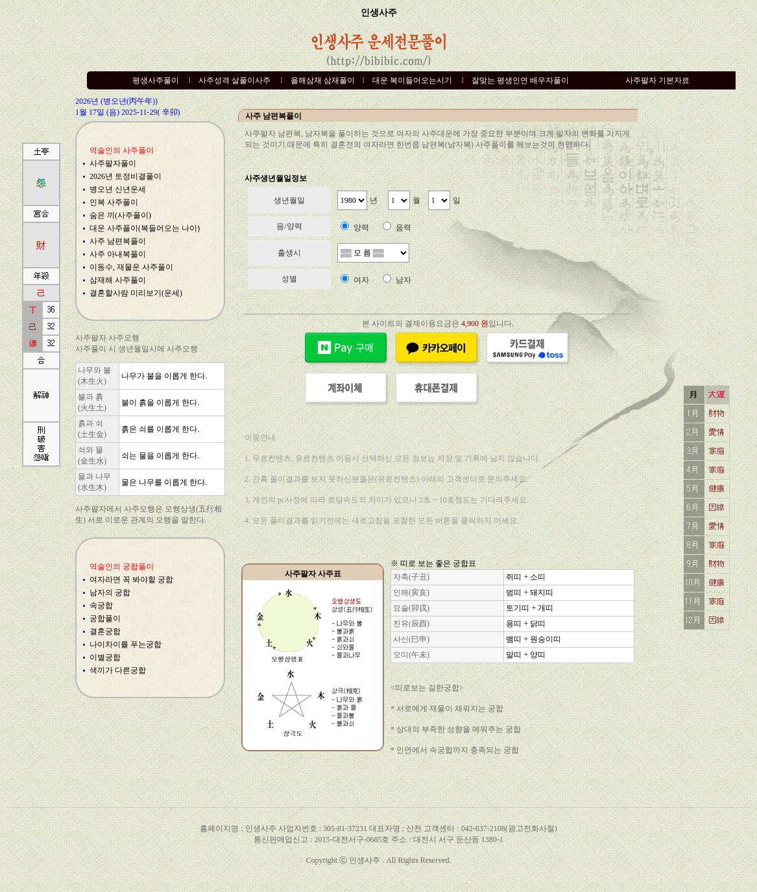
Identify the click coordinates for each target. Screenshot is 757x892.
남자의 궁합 (110, 592)
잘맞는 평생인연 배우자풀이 (520, 80)
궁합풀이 (105, 618)
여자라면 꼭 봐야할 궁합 (131, 579)
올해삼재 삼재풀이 (323, 80)
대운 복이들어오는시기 (412, 80)
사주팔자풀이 (113, 163)
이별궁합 (105, 657)
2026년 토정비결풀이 (126, 176)
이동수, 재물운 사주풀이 (131, 267)
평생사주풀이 (155, 80)
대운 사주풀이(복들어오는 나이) (145, 228)
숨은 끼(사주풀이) (120, 215)
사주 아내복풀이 (118, 254)
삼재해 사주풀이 (118, 280)
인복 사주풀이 (114, 202)
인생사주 (379, 13)
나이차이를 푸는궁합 (126, 644)
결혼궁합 (105, 631)
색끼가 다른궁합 (118, 670)
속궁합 (101, 605)
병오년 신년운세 (118, 189)
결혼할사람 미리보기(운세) (136, 293)
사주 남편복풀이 (118, 241)
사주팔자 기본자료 (657, 80)
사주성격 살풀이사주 (234, 80)
